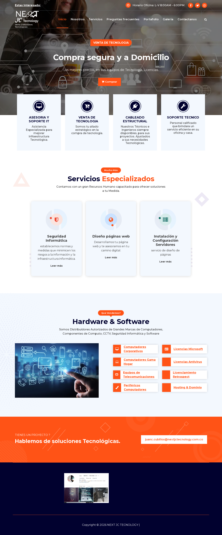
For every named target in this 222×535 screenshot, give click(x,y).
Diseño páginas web (111, 236)
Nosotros (78, 19)
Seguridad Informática (56, 238)
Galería (168, 19)
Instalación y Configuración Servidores (165, 240)
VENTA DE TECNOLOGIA (87, 119)
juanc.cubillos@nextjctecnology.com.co (174, 439)
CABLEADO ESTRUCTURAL (135, 119)
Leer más (56, 265)
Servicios (96, 19)
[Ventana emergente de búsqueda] (205, 19)
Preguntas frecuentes (123, 19)
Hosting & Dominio (188, 387)
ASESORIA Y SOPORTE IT (39, 119)
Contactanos (187, 19)
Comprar (109, 81)
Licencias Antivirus (188, 361)
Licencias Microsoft (188, 349)
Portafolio (151, 19)
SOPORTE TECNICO (183, 117)
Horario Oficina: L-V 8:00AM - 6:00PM (159, 5)
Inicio (62, 19)
